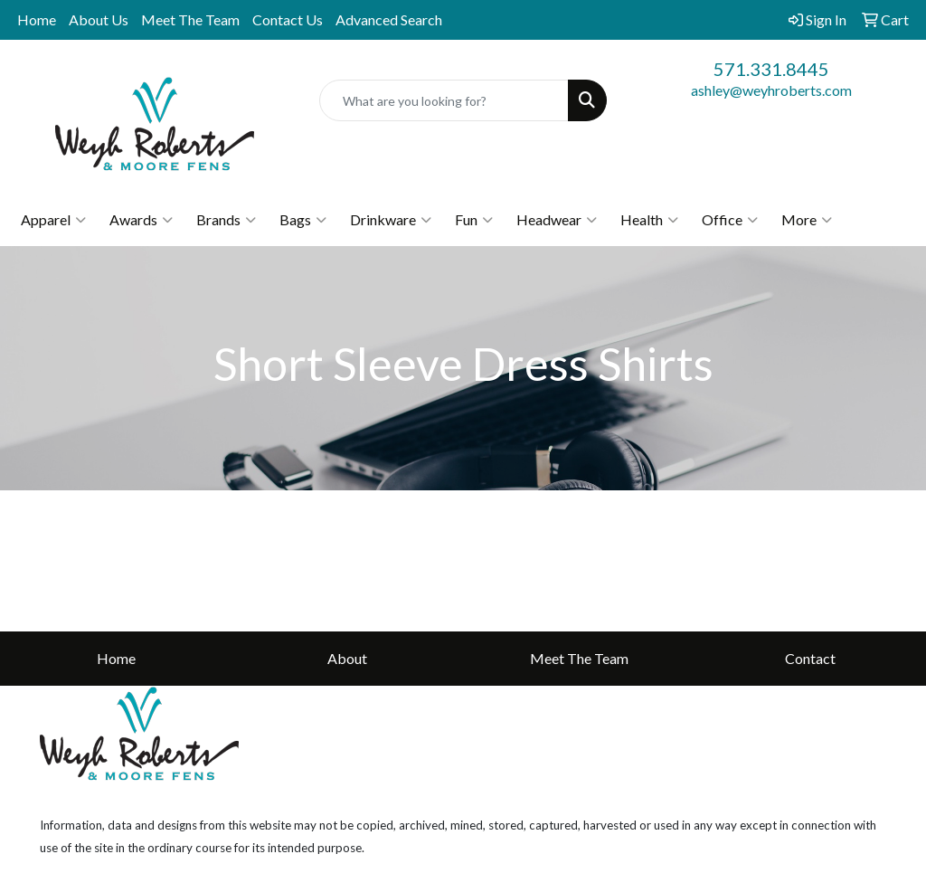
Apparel (53, 220)
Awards (141, 220)
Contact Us (287, 19)
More (806, 220)
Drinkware (390, 220)
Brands (226, 220)
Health (649, 220)
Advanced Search (388, 19)
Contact (810, 658)
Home (36, 19)
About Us (98, 19)
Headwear (556, 220)
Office (730, 220)
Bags (302, 220)
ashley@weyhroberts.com (771, 90)
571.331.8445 (771, 69)
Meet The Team (190, 19)
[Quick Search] (443, 100)
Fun (474, 220)
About (347, 658)
